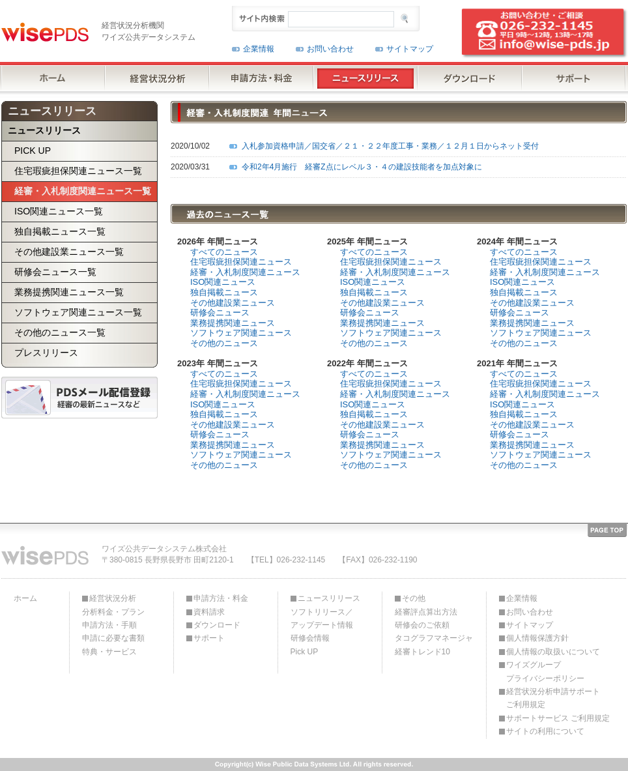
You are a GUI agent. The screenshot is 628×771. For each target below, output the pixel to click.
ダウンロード (216, 625)
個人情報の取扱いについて (553, 651)
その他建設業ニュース (232, 303)
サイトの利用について (545, 731)
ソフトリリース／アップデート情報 (322, 618)
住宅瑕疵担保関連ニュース (241, 262)
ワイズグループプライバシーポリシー (545, 671)
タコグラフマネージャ (434, 638)
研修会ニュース (220, 312)
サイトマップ (409, 48)
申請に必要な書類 (113, 638)
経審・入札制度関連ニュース (245, 272)
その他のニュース (224, 343)
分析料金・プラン (113, 612)
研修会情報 (310, 638)
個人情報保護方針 (537, 638)
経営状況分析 (112, 598)
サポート (209, 638)
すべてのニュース (224, 252)
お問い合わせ (330, 48)
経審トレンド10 (422, 651)
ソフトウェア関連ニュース (241, 333)
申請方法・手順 (109, 625)
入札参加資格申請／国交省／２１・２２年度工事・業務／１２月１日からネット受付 (390, 146)
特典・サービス (109, 651)
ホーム (25, 598)
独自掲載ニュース (224, 292)
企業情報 (258, 48)
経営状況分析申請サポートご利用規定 (553, 698)
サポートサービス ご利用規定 (558, 718)
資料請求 (209, 612)
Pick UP (305, 651)
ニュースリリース (329, 598)
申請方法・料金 (220, 598)
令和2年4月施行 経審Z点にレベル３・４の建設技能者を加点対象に (362, 166)
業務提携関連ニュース (232, 323)
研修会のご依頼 (422, 625)
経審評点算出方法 (426, 612)
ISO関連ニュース (222, 282)
